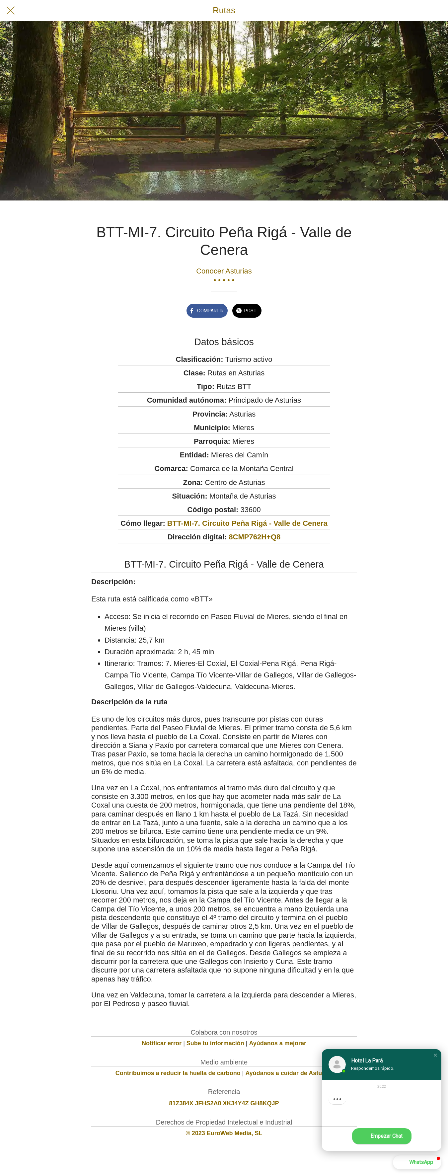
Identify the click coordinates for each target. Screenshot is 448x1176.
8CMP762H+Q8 (254, 537)
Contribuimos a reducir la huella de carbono (178, 1073)
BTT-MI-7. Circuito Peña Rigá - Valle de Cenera (247, 523)
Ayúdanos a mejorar (277, 1043)
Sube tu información (215, 1043)
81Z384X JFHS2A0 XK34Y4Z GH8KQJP (224, 1103)
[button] (435, 1055)
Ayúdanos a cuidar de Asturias (289, 1073)
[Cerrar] (11, 11)
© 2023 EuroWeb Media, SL (224, 1133)
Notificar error (162, 1043)
